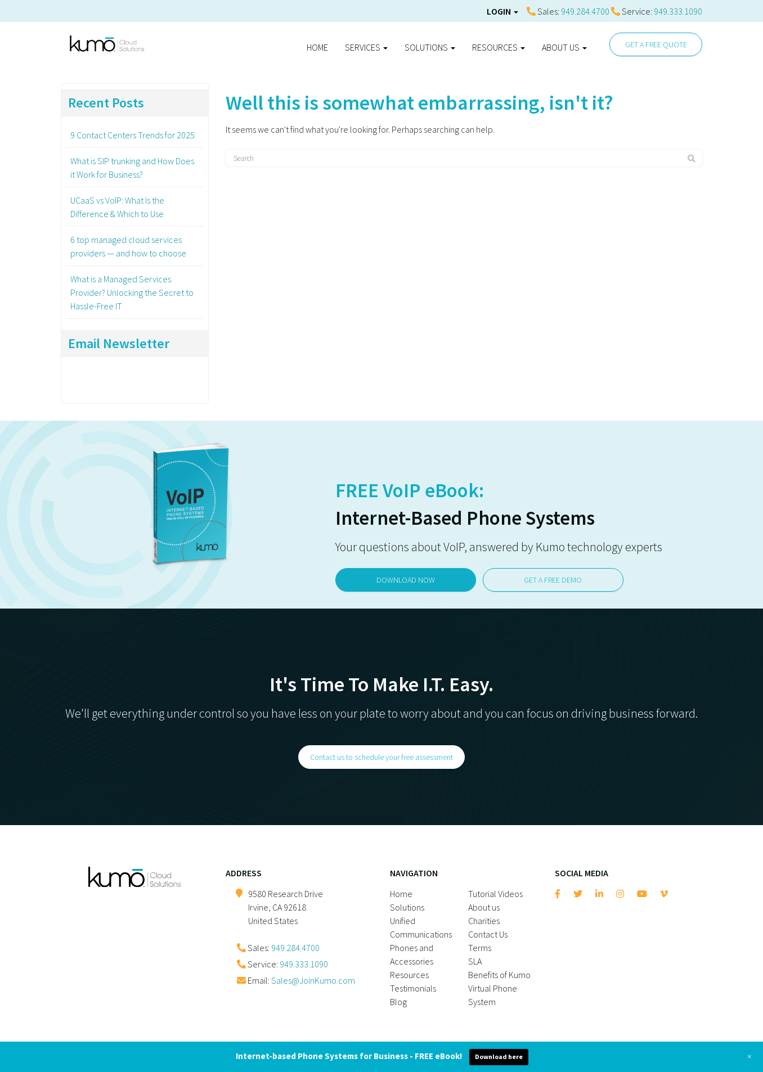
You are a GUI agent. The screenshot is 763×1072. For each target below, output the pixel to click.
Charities (484, 920)
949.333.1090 (678, 11)
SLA (475, 961)
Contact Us (488, 934)
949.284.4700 (585, 11)
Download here (499, 1056)
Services (366, 47)
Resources (498, 47)
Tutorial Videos (495, 893)
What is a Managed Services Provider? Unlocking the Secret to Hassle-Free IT (132, 292)
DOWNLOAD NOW (405, 579)
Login (502, 11)
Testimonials (413, 988)
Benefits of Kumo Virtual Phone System (499, 988)
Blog (398, 1001)
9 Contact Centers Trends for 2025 (132, 135)
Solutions (430, 47)
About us (564, 47)
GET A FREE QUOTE (656, 44)
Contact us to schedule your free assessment (381, 757)
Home (317, 47)
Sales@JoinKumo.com (313, 980)
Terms (479, 947)
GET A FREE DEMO (553, 579)
